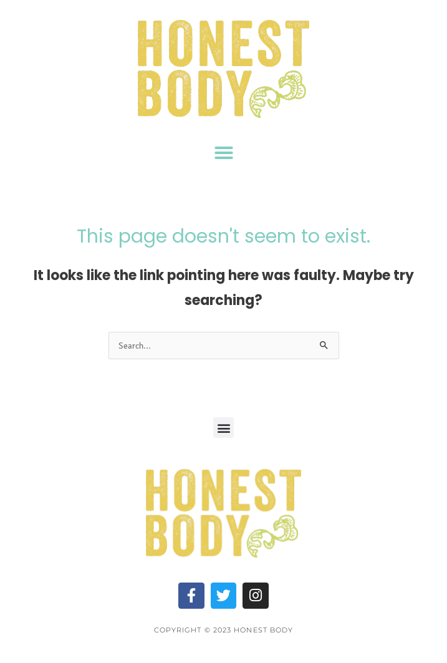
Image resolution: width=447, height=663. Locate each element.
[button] (224, 153)
